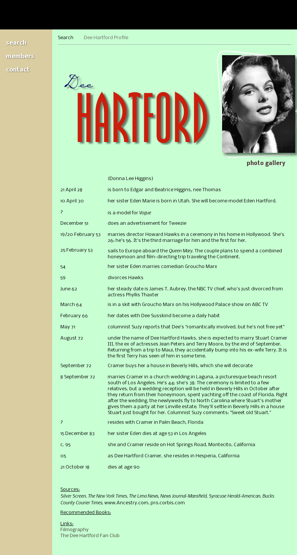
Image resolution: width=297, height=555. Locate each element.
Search (16, 43)
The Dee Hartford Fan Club (90, 535)
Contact (18, 70)
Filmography (74, 529)
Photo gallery (266, 164)
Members (20, 56)
